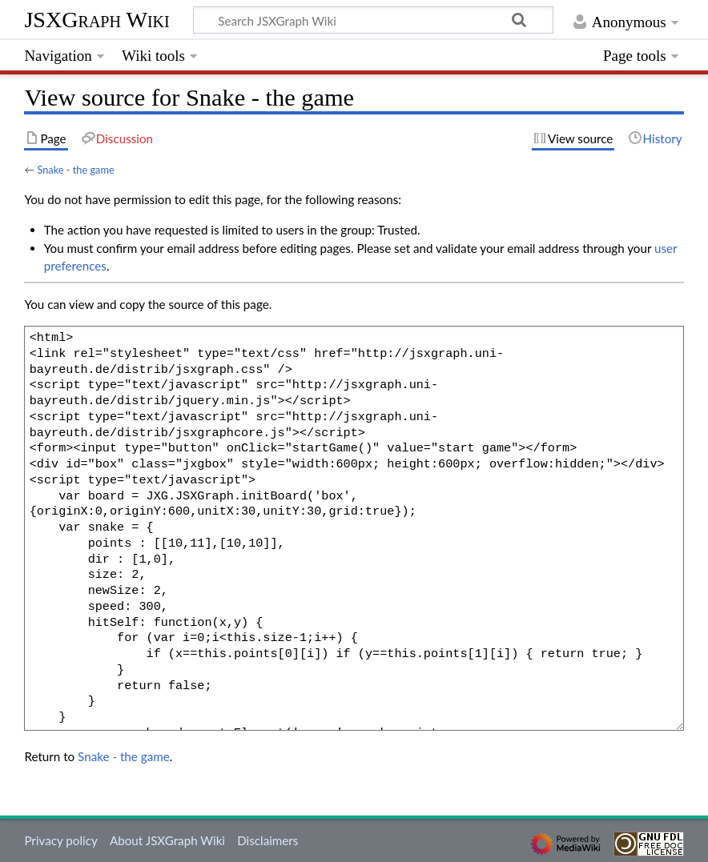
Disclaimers (267, 840)
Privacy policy (60, 840)
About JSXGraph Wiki (167, 840)
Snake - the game (75, 169)
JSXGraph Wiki (96, 19)
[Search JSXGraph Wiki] (373, 20)
